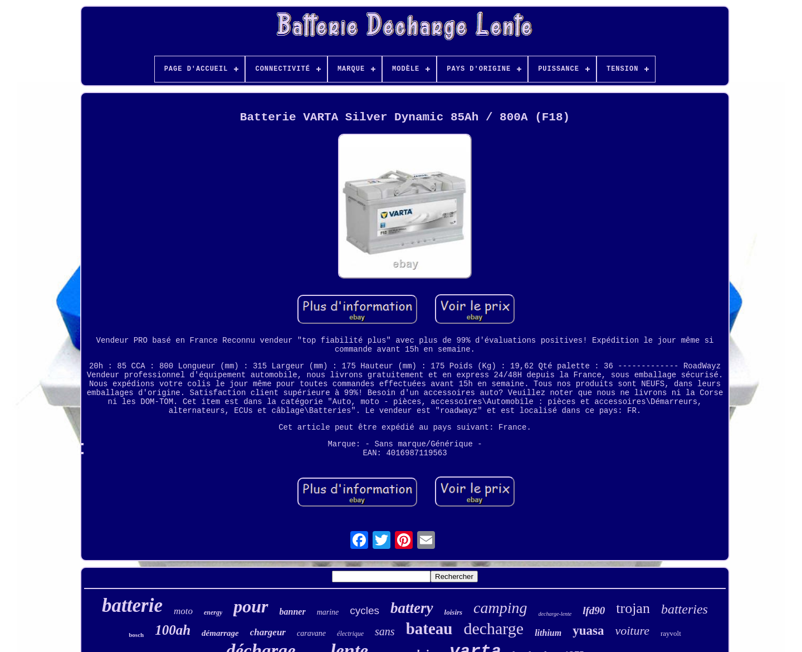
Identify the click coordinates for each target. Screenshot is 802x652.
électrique (350, 634)
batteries (684, 609)
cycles (364, 610)
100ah (172, 630)
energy (213, 612)
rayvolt (671, 633)
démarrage (220, 633)
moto (183, 611)
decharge (493, 628)
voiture (632, 631)
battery (411, 608)
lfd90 (594, 610)
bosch (136, 634)
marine (328, 612)
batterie (132, 605)
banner (293, 611)
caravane (311, 633)
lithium (548, 633)
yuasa (588, 631)
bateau (429, 629)
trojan (633, 608)
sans (385, 631)
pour (250, 606)
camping (500, 607)
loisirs (453, 612)
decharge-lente (555, 614)
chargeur (268, 632)
